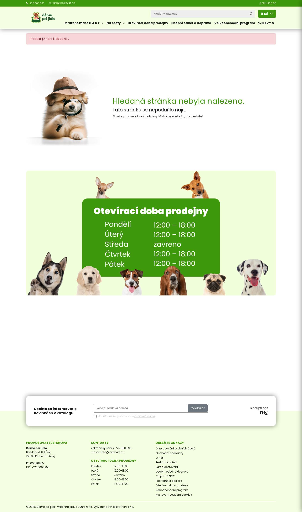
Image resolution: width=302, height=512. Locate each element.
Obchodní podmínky (169, 453)
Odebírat (198, 408)
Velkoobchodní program (234, 23)
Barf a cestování (167, 467)
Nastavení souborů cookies (174, 495)
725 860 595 (123, 448)
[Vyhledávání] (199, 14)
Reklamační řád (166, 462)
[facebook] (262, 413)
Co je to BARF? (165, 476)
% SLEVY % (266, 23)
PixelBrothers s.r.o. (122, 507)
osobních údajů (144, 416)
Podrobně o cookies (169, 481)
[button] (267, 14)
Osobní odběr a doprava (191, 23)
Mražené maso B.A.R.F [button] (84, 23)
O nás (160, 458)
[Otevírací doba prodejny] (151, 233)
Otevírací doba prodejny (148, 23)
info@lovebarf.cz (112, 452)
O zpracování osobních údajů (175, 448)
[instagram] (266, 413)
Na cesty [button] (115, 23)
